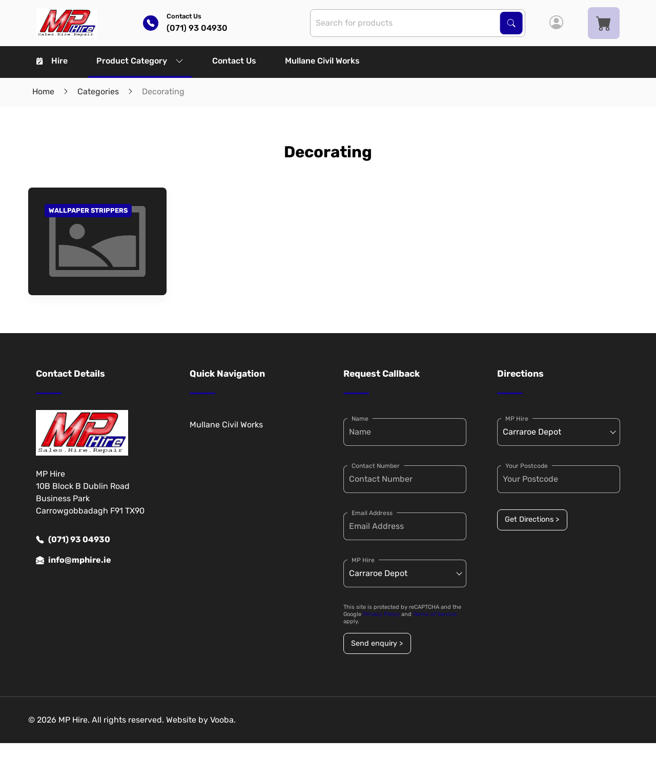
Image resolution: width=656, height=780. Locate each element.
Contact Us (234, 61)
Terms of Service (435, 614)
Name (360, 418)
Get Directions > (532, 519)
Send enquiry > (377, 643)
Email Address (372, 513)
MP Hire (363, 560)
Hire (52, 61)
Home (43, 91)
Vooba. (223, 720)
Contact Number (376, 465)
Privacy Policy (381, 614)
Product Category (139, 61)
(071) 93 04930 (73, 539)
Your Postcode (526, 465)
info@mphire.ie (73, 560)
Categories (98, 91)
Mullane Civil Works (322, 61)
